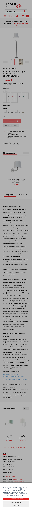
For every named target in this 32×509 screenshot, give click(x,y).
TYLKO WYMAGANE (16, 502)
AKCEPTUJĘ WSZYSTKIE (16, 499)
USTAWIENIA (16, 505)
